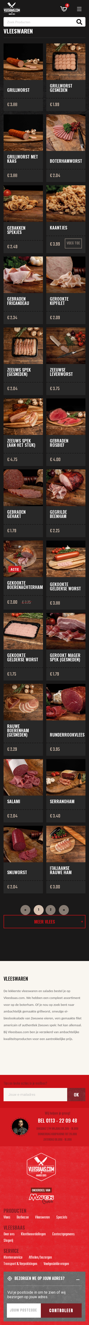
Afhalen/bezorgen (40, 1258)
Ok (76, 1095)
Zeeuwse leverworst (61, 372)
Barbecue (23, 1218)
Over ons (9, 1234)
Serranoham (62, 801)
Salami (13, 801)
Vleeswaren (42, 1218)
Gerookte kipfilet (59, 301)
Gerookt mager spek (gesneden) (65, 657)
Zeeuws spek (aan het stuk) (21, 443)
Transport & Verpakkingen (20, 1264)
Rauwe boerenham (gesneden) (18, 730)
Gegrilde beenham (58, 514)
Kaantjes (58, 227)
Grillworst (18, 90)
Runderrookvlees (67, 734)
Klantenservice (13, 1258)
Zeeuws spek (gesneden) (19, 372)
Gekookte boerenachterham (25, 585)
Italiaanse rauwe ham (61, 870)
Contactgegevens (63, 1234)
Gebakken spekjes (16, 230)
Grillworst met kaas (22, 158)
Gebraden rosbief (59, 443)
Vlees (7, 1218)
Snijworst (17, 872)
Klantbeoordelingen (33, 1234)
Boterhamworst (66, 161)
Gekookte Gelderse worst (65, 586)
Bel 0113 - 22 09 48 (57, 1120)
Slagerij (8, 1241)
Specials (61, 1218)
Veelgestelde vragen (56, 1264)
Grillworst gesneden (61, 88)
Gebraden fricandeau (18, 301)
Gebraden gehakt (16, 514)
